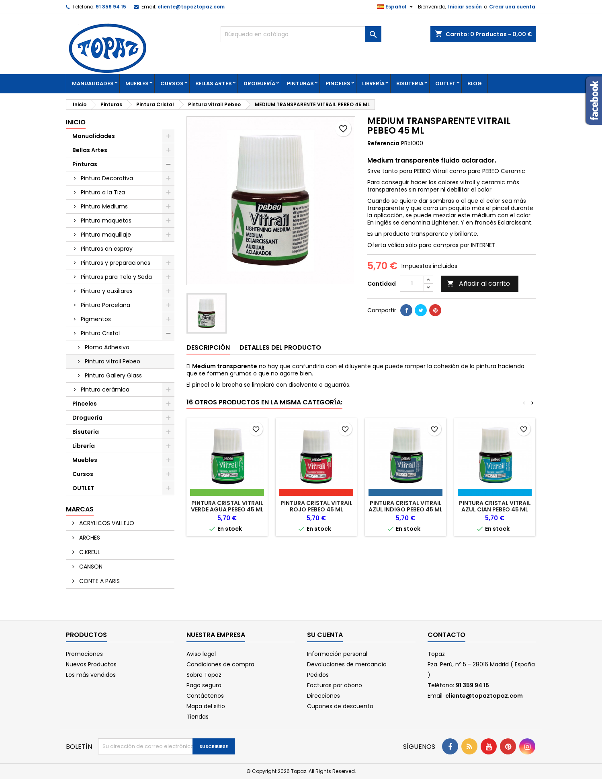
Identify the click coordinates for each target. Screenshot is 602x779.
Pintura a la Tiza (103, 192)
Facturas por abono (334, 685)
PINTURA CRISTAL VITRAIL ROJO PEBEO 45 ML (316, 506)
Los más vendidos (91, 675)
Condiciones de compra (220, 664)
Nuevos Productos (91, 664)
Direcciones (323, 696)
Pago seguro (203, 685)
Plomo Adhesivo (107, 347)
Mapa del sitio (205, 706)
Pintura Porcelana (105, 305)
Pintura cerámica (105, 389)
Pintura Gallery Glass (113, 375)
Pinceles (338, 83)
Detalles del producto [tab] (280, 347)
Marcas (80, 509)
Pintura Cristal (100, 333)
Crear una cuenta (512, 6)
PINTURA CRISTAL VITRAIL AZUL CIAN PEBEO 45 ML (495, 506)
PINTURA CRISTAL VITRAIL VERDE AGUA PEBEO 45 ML (227, 506)
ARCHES (89, 538)
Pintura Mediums (104, 206)
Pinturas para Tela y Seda (116, 277)
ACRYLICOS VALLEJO (106, 523)
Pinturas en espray (107, 249)
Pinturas (300, 83)
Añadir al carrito (478, 283)
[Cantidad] (412, 284)
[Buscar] (301, 34)
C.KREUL (89, 552)
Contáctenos (205, 696)
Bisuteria (410, 83)
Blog (474, 83)
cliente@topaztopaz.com (191, 6)
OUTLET (445, 83)
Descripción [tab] (208, 347)
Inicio (76, 122)
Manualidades (93, 83)
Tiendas (197, 717)
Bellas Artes (213, 83)
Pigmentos (96, 319)
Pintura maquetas (106, 220)
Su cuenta (325, 634)
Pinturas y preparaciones (115, 263)
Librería (373, 83)
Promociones (84, 654)
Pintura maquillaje (106, 235)
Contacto (446, 634)
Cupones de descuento (340, 706)
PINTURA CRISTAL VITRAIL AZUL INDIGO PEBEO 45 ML (405, 506)
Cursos (172, 83)
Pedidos (318, 675)
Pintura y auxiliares (107, 291)
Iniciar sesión (465, 6)
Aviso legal (201, 654)
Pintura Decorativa (107, 178)
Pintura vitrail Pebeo (112, 361)
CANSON (90, 567)
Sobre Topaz (203, 675)
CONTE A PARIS (99, 581)
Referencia (383, 143)
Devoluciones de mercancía (347, 664)
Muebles (137, 83)
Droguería (259, 83)
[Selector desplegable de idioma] (396, 7)
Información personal (337, 654)
